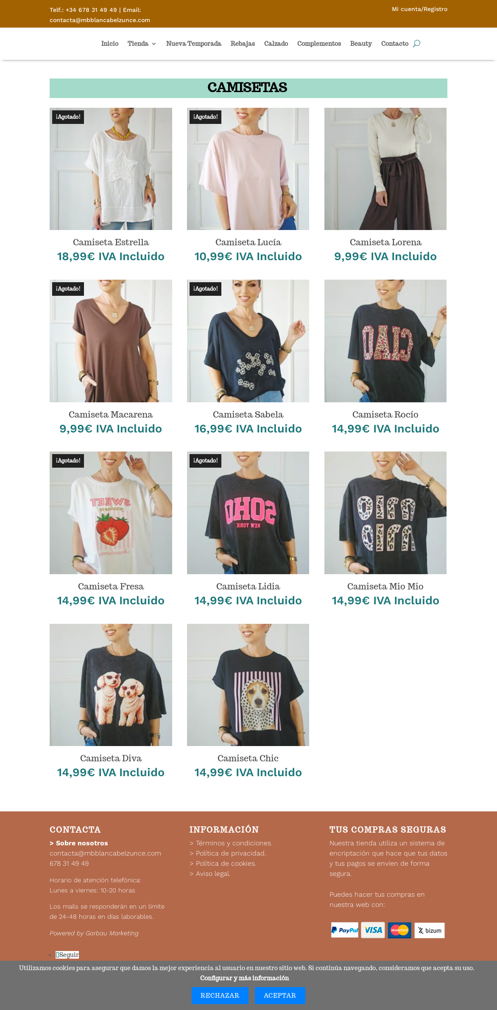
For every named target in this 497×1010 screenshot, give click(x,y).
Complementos (319, 44)
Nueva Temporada (193, 44)
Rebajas (243, 44)
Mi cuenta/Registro (419, 9)
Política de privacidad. (231, 853)
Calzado (276, 44)
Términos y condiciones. (234, 843)
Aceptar (280, 995)
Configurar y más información (244, 978)
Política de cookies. (226, 863)
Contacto (394, 44)
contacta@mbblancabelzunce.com (105, 853)
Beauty (361, 44)
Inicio (109, 44)
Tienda (138, 44)
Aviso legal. (213, 874)
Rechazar (220, 995)
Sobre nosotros (82, 843)
